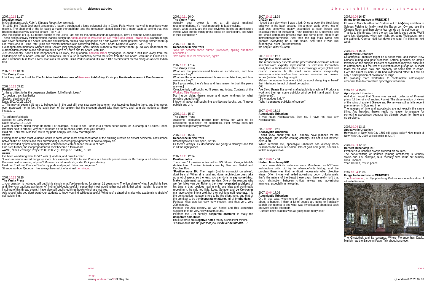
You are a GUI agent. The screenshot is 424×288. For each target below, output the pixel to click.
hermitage (83, 168)
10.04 (268, 128)
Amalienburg (357, 178)
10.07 (268, 110)
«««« (91, 268)
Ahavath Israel (98, 53)
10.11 (183, 16)
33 (114, 279)
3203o (91, 276)
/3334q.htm (122, 279)
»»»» (421, 268)
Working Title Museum (186, 92)
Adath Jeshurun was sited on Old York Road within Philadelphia (110, 37)
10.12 (12, 16)
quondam (100, 279)
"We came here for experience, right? (196, 56)
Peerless (84, 77)
